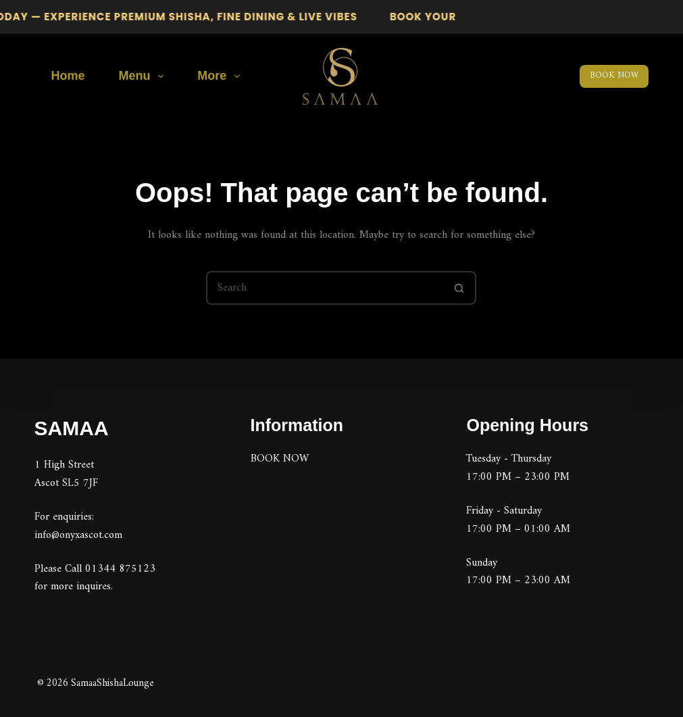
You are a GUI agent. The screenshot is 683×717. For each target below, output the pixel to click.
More (221, 76)
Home (68, 75)
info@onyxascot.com (78, 534)
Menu (144, 76)
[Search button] (459, 288)
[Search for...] (324, 288)
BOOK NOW (614, 75)
